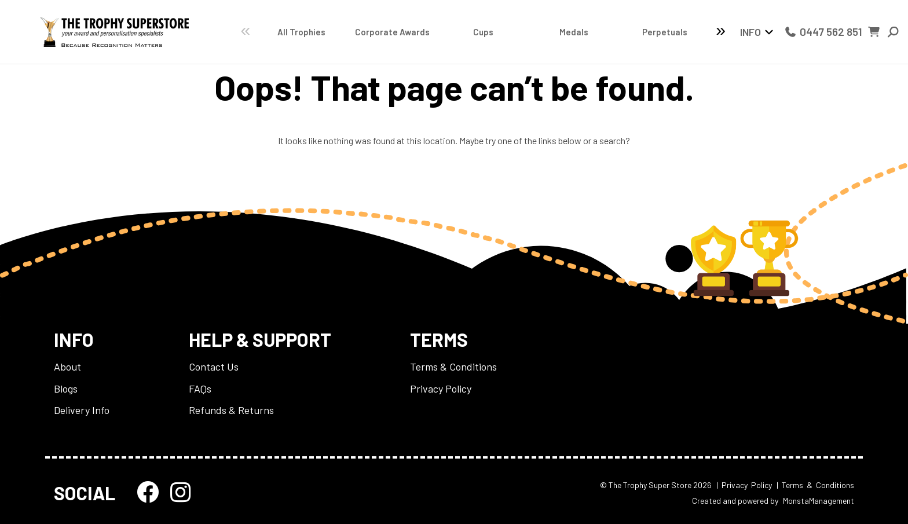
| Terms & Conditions (815, 485)
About (67, 366)
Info (750, 32)
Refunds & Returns (231, 410)
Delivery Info (81, 410)
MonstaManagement (818, 500)
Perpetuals (605, 32)
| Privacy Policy (744, 485)
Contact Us (214, 366)
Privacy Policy (440, 388)
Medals (528, 32)
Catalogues (683, 32)
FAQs (200, 388)
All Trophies (295, 32)
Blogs (66, 388)
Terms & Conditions (453, 366)
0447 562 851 (823, 31)
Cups (450, 32)
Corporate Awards (372, 32)
